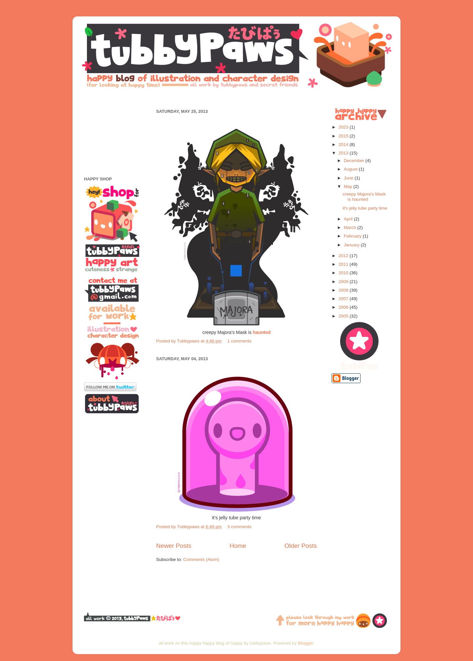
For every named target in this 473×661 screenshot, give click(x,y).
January (352, 244)
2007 (344, 298)
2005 (344, 316)
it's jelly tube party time (365, 208)
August (351, 169)
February (353, 236)
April (349, 219)
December (354, 160)
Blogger (305, 643)
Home (238, 545)
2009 (344, 281)
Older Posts (300, 545)
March (350, 227)
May (348, 186)
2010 (344, 272)
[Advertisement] (236, 97)
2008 (344, 290)
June (349, 178)
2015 (344, 136)
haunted (262, 332)
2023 (344, 127)
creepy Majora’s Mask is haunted (364, 197)
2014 (344, 144)
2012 (344, 255)
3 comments (239, 526)
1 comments (239, 341)
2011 (344, 264)
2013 (344, 153)
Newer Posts (173, 545)
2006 (344, 307)
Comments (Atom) (201, 559)
